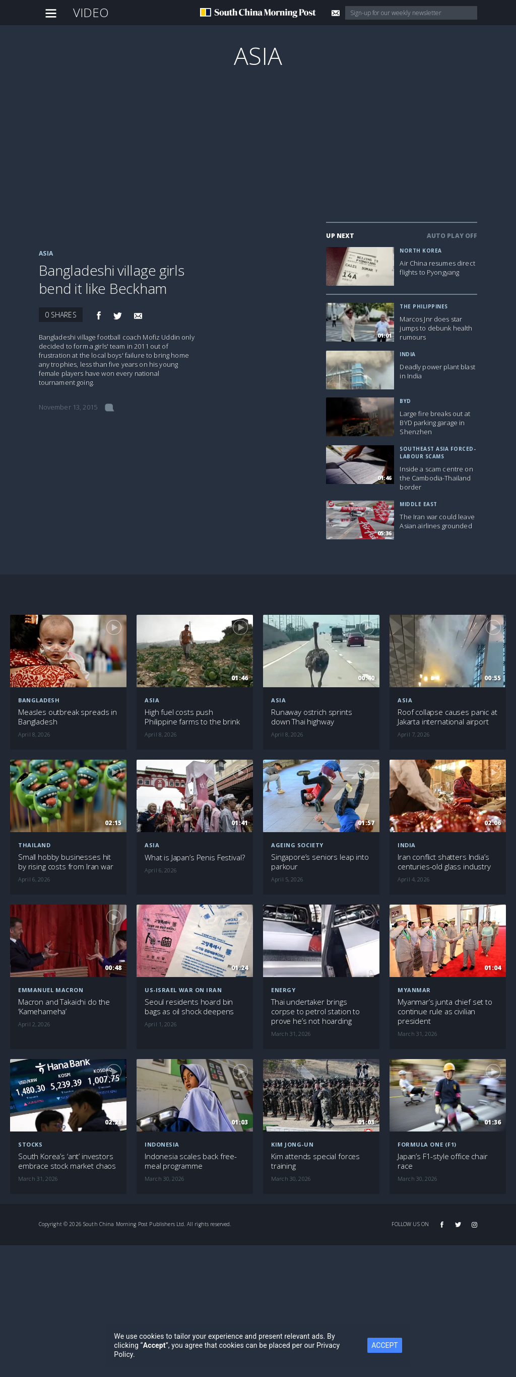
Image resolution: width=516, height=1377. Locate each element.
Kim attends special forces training (315, 1161)
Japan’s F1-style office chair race (443, 1161)
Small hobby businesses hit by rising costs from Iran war (65, 861)
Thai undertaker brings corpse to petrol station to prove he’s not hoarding (315, 1011)
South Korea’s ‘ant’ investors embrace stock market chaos (67, 1161)
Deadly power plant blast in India (437, 371)
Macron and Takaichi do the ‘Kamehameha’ (64, 1006)
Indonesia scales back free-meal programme (191, 1161)
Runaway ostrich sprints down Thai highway (311, 716)
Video (91, 12)
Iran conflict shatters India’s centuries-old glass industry (444, 861)
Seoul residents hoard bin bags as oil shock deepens (189, 1006)
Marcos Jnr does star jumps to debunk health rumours (436, 328)
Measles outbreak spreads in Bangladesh (67, 716)
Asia (258, 55)
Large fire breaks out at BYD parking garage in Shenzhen (435, 422)
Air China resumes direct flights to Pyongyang (437, 268)
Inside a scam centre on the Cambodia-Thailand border (436, 478)
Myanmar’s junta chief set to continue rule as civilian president (445, 1011)
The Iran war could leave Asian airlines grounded (437, 521)
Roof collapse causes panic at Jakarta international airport (447, 716)
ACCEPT (384, 1345)
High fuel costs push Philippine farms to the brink (192, 716)
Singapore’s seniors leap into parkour (320, 861)
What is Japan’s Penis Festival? (194, 857)
